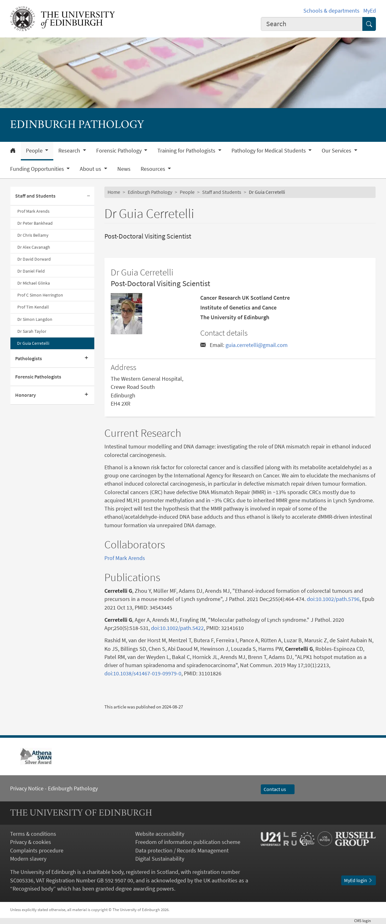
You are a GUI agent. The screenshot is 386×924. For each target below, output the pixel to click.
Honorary (25, 395)
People (187, 192)
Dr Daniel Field (31, 271)
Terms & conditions (33, 833)
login (365, 920)
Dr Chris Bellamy (33, 235)
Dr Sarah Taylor (31, 331)
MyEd (369, 10)
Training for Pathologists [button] (187, 150)
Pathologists (28, 358)
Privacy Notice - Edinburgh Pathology (54, 788)
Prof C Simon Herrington (40, 295)
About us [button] (91, 168)
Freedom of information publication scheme (187, 842)
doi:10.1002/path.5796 (333, 599)
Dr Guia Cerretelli (33, 343)
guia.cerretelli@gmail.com (256, 345)
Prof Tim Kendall (33, 307)
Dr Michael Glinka (33, 283)
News (124, 168)
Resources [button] (154, 168)
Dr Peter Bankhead (35, 223)
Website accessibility (159, 833)
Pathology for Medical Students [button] (269, 150)
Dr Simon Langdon (34, 319)
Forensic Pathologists (38, 377)
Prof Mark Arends (33, 211)
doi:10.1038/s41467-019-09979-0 (142, 673)
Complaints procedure (36, 850)
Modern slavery (28, 858)
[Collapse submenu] (88, 196)
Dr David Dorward (34, 259)
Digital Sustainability (159, 858)
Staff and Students (35, 196)
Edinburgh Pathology (150, 192)
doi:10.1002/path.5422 (177, 628)
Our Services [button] (337, 150)
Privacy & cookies (30, 842)
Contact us (278, 789)
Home (114, 192)
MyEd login (358, 880)
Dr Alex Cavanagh (33, 247)
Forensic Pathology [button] (119, 150)
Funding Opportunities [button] (37, 168)
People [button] (35, 150)
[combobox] (312, 24)
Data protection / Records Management (182, 850)
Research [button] (69, 150)
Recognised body (33, 888)
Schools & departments (331, 10)
